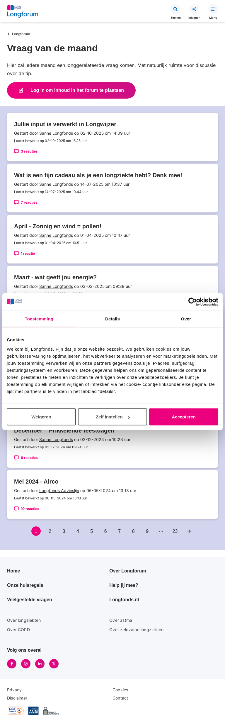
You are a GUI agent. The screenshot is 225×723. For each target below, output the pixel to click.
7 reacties (29, 202)
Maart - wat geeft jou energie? (55, 277)
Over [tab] (186, 318)
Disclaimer (17, 697)
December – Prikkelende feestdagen (64, 430)
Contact (120, 697)
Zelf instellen (113, 416)
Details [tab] (112, 318)
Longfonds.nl (124, 599)
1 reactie (28, 253)
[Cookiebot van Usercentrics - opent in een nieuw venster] (192, 302)
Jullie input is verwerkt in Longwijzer (65, 124)
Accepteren (184, 416)
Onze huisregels (25, 585)
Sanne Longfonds (56, 133)
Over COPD (18, 629)
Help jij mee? (123, 585)
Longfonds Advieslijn (59, 490)
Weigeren (41, 416)
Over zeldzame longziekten (136, 629)
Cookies (120, 689)
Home (13, 570)
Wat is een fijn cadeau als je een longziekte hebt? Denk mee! (98, 175)
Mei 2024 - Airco (36, 481)
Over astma (120, 620)
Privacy (14, 689)
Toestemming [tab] (39, 318)
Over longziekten (24, 620)
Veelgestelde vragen (29, 599)
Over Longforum (127, 570)
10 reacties (30, 508)
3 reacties (29, 151)
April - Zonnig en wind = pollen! (57, 226)
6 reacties (29, 457)
